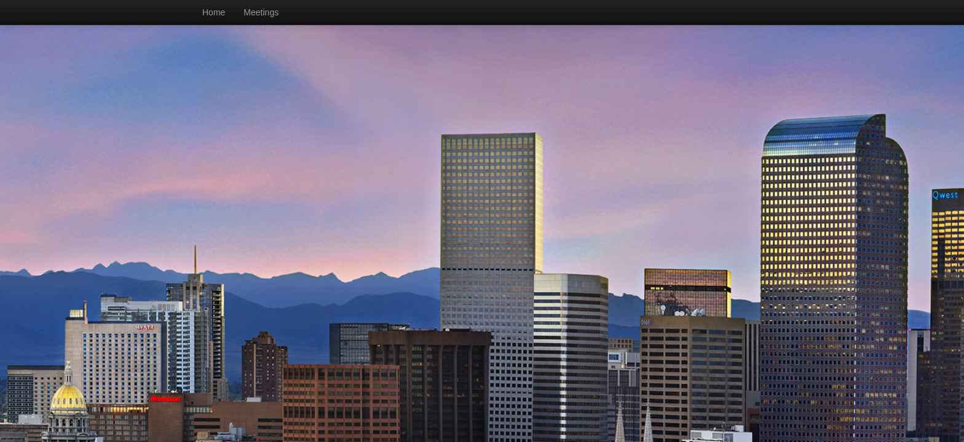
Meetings (261, 12)
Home (213, 12)
